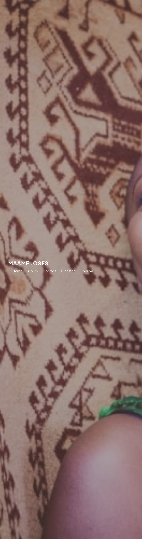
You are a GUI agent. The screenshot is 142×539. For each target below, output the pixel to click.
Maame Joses (28, 263)
